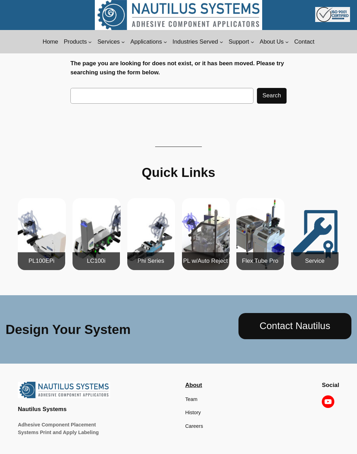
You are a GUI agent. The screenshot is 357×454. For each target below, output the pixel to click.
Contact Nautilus (295, 325)
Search (272, 95)
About (193, 385)
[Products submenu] (90, 42)
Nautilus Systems (42, 409)
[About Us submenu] (287, 42)
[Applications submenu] (165, 42)
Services (108, 41)
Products (75, 41)
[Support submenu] (252, 42)
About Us (272, 41)
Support (239, 41)
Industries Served (195, 41)
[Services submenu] (123, 42)
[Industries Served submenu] (221, 42)
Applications (146, 41)
